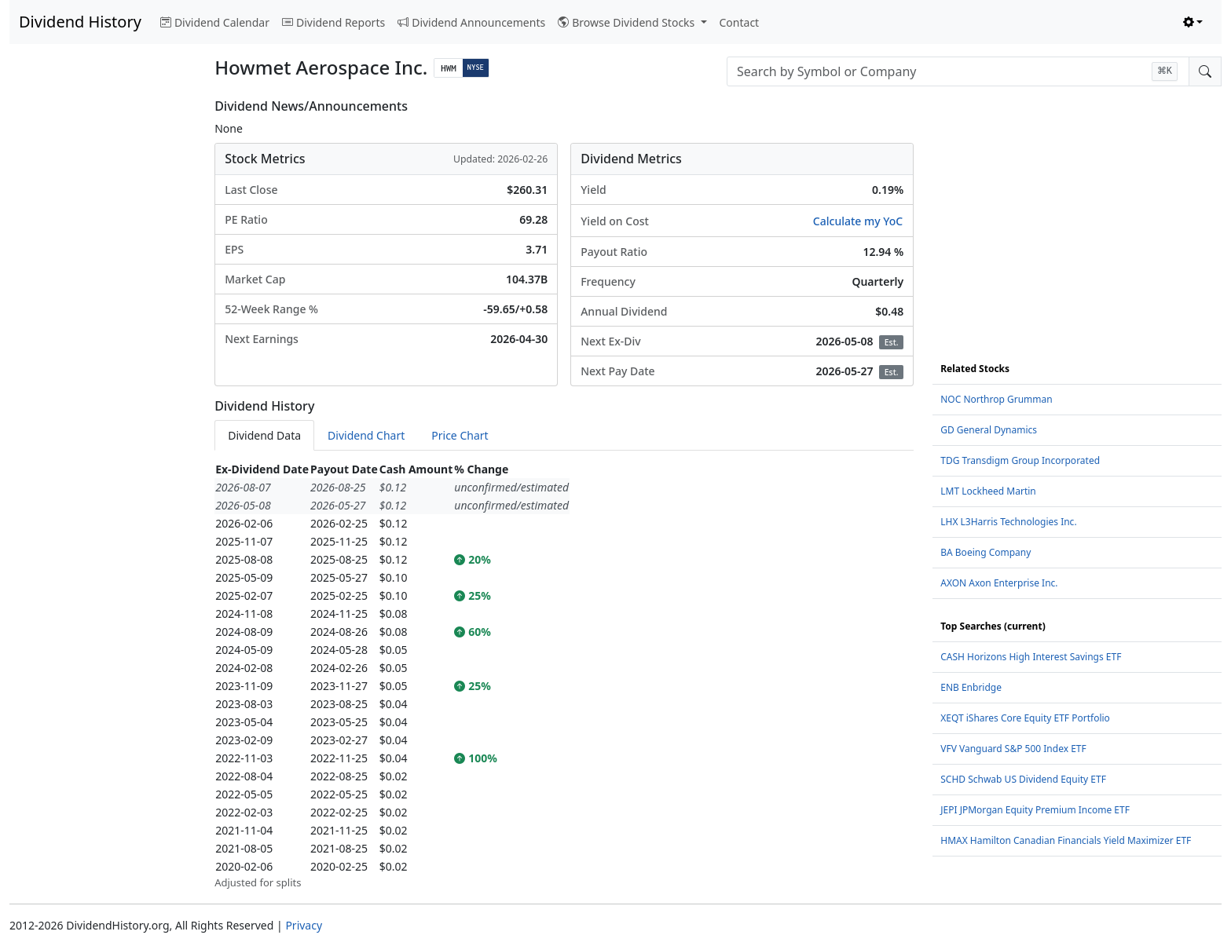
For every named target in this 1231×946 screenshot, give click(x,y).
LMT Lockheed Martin (988, 491)
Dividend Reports (333, 22)
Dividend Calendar (214, 22)
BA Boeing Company (985, 552)
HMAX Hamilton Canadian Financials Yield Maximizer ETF (1065, 840)
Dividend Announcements (471, 22)
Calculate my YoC (858, 221)
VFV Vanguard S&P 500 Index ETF (1013, 748)
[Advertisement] (102, 334)
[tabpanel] (564, 675)
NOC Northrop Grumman (996, 399)
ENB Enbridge (971, 687)
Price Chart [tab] (459, 435)
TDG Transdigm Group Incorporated (1020, 460)
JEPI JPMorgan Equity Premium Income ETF (1035, 809)
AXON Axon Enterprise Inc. (998, 583)
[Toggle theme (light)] (1193, 22)
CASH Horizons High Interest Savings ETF (1030, 656)
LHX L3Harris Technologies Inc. (1008, 521)
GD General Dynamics (988, 429)
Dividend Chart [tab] (366, 435)
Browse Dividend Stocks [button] (628, 22)
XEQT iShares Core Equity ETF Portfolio (1025, 718)
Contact (740, 22)
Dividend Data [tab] (264, 435)
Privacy (303, 925)
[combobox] (958, 71)
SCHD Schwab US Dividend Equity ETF (1023, 779)
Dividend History (80, 21)
